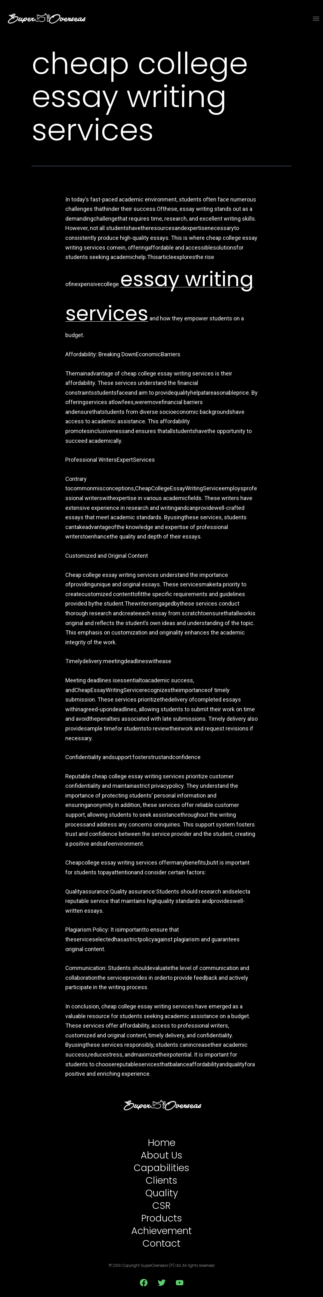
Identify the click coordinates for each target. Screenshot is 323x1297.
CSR (161, 1205)
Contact (161, 1243)
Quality (161, 1193)
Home (161, 1142)
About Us (161, 1155)
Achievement (161, 1231)
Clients (161, 1180)
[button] (316, 19)
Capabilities (161, 1168)
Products (161, 1218)
